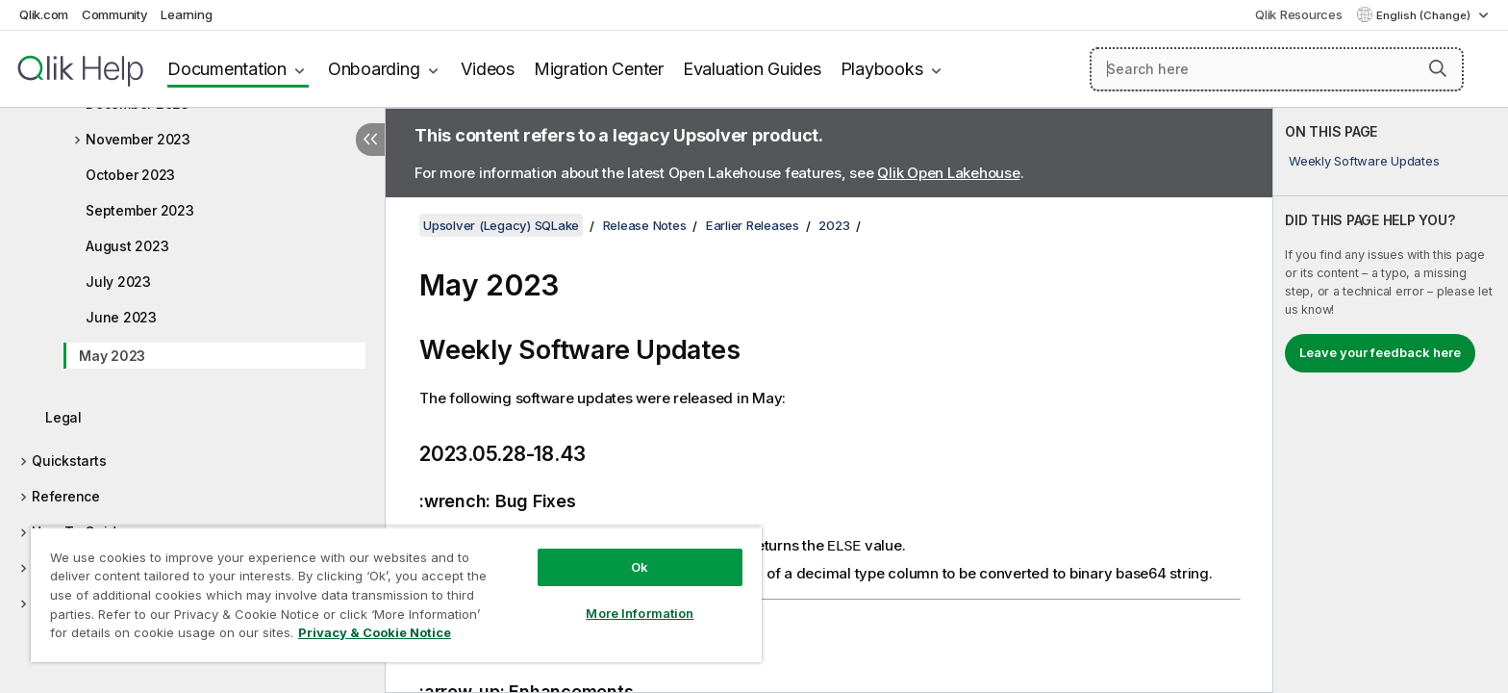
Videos (488, 69)
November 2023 (138, 139)
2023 (833, 225)
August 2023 (127, 246)
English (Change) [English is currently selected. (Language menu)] (1424, 15)
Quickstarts (69, 460)
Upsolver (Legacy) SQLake (501, 225)
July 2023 (118, 281)
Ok (639, 567)
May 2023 (112, 355)
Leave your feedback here (1380, 352)
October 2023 (130, 175)
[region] (396, 594)
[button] (1437, 68)
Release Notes (645, 225)
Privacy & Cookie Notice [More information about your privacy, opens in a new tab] (374, 632)
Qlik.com (43, 14)
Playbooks (882, 69)
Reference (66, 496)
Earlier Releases (752, 225)
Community (115, 14)
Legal (63, 417)
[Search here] (1277, 69)
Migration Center (599, 69)
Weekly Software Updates (1364, 160)
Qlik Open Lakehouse (948, 173)
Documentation (227, 69)
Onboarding (374, 69)
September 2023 (140, 210)
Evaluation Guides (752, 69)
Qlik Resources (1299, 14)
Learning (186, 14)
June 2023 (121, 317)
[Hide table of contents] (370, 139)
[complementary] (1390, 400)
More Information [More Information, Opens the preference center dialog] (639, 613)
